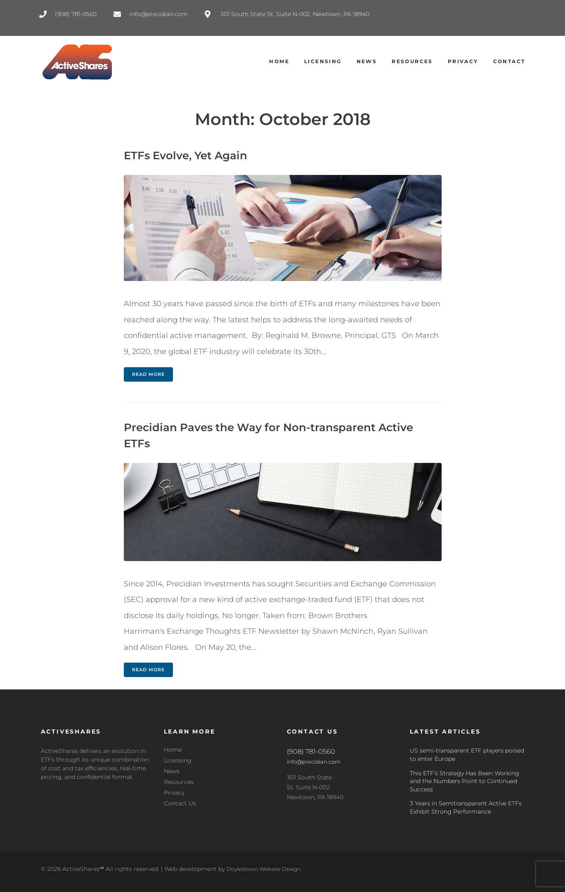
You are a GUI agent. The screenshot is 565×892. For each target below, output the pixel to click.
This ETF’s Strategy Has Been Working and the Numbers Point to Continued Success (464, 781)
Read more (148, 374)
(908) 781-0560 (311, 751)
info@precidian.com (316, 761)
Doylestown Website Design (267, 869)
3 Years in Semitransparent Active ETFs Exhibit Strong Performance (466, 807)
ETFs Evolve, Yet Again (190, 155)
